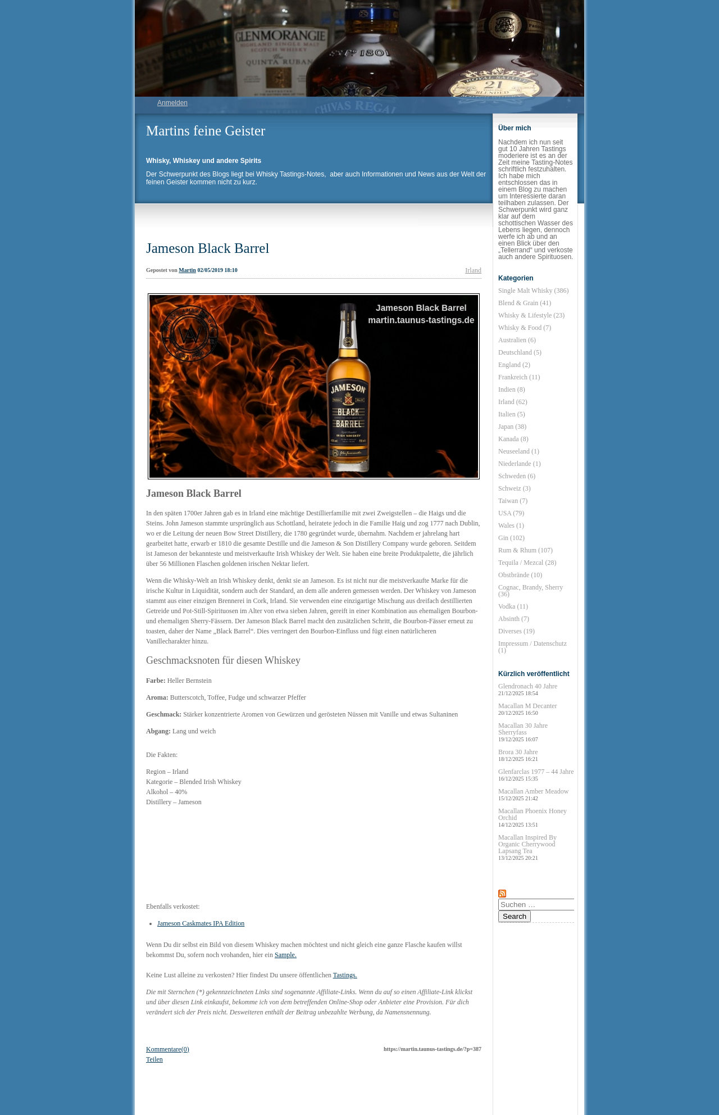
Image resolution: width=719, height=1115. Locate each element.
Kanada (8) (513, 439)
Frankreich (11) (519, 377)
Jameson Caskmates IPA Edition (200, 923)
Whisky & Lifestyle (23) (531, 315)
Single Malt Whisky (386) (533, 290)
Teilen (154, 1059)
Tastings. (345, 975)
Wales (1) (511, 525)
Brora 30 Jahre (518, 755)
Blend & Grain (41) (524, 303)
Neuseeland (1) (518, 451)
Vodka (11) (513, 606)
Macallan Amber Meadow (533, 794)
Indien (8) (511, 389)
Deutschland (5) (519, 352)
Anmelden (172, 103)
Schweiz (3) (514, 488)
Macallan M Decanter (527, 709)
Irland (473, 270)
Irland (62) (512, 402)
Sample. (286, 955)
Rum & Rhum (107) (525, 550)
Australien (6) (517, 340)
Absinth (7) (513, 619)
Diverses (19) (516, 631)
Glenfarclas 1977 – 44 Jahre (536, 775)
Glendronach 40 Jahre (527, 689)
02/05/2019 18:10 (217, 270)
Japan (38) (512, 426)
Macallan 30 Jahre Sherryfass (523, 732)
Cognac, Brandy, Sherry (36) (530, 590)
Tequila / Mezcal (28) (527, 562)
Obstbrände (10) (520, 575)
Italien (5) (511, 414)
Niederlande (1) (519, 464)
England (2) (514, 365)
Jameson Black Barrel (207, 248)
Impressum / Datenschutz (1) (532, 647)
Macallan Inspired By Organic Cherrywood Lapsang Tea (527, 847)
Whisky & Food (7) (524, 328)
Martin (187, 270)
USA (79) (511, 513)
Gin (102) (511, 538)
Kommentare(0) (167, 1049)
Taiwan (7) (512, 501)
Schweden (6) (516, 476)
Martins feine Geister (205, 130)
